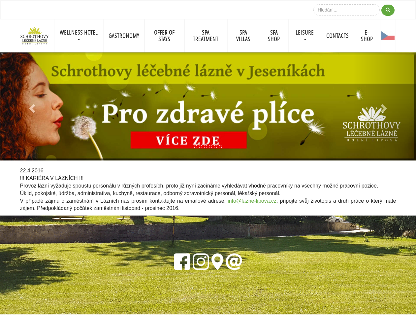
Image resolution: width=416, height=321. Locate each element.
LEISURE (305, 34)
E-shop (367, 36)
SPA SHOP (274, 36)
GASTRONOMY (124, 36)
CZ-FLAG (388, 35)
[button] (31, 106)
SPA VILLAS (243, 36)
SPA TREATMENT (205, 36)
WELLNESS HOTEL (79, 34)
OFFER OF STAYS (164, 36)
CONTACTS (337, 36)
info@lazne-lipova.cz (252, 201)
